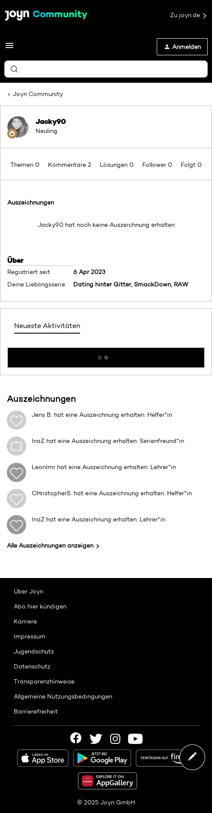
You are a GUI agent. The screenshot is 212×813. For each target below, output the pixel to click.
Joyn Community (38, 93)
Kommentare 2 (70, 164)
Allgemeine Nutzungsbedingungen (63, 696)
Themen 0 (25, 164)
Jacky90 (51, 121)
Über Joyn (28, 591)
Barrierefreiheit (36, 711)
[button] (9, 48)
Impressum (29, 636)
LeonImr (43, 467)
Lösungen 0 (117, 164)
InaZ (38, 440)
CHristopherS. (52, 493)
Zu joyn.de (189, 15)
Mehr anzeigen (106, 355)
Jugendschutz (34, 651)
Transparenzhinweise (44, 681)
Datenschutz (32, 666)
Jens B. (42, 414)
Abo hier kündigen (40, 606)
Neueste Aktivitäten (47, 326)
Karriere (25, 621)
